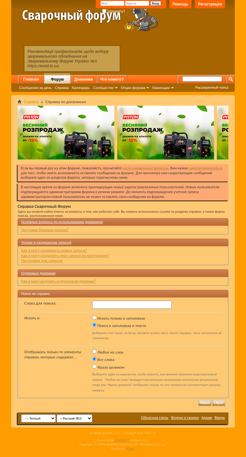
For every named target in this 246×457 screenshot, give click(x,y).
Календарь (81, 88)
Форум (57, 79)
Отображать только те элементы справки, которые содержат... (52, 354)
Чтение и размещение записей (46, 242)
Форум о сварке (185, 417)
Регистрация (210, 4)
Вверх (220, 417)
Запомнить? (113, 11)
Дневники (83, 79)
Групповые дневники (38, 273)
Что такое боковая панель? (45, 229)
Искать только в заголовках (118, 318)
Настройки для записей (41, 260)
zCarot (130, 448)
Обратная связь (154, 417)
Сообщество (103, 88)
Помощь (180, 4)
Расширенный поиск (211, 87)
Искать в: (32, 317)
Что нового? (112, 79)
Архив (206, 417)
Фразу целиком (108, 367)
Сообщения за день (35, 88)
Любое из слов (107, 352)
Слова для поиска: (40, 303)
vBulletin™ (122, 440)
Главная (31, 79)
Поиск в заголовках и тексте (119, 325)
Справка (62, 88)
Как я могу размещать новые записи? (54, 250)
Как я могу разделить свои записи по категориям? (65, 255)
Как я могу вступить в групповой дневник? (58, 281)
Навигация (160, 88)
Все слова (103, 359)
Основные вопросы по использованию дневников (62, 222)
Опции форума (133, 88)
